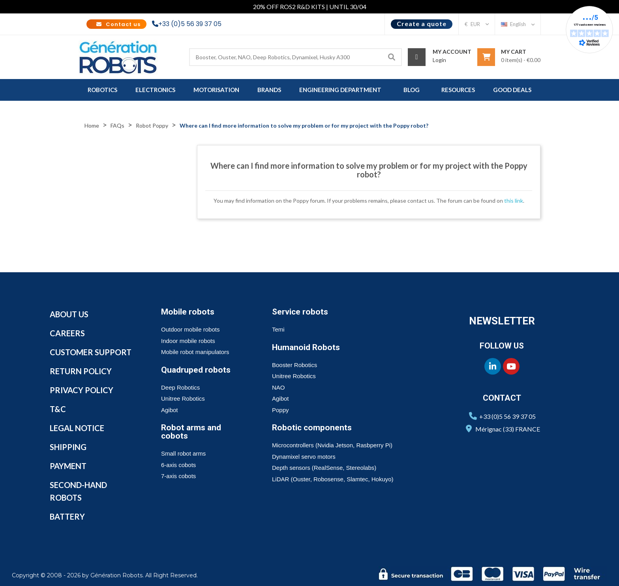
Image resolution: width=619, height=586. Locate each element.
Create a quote (421, 23)
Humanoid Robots (306, 347)
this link (513, 200)
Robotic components (312, 427)
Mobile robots (187, 312)
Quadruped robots (196, 370)
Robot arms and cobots (191, 432)
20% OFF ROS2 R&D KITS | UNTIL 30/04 (309, 6)
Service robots (300, 312)
